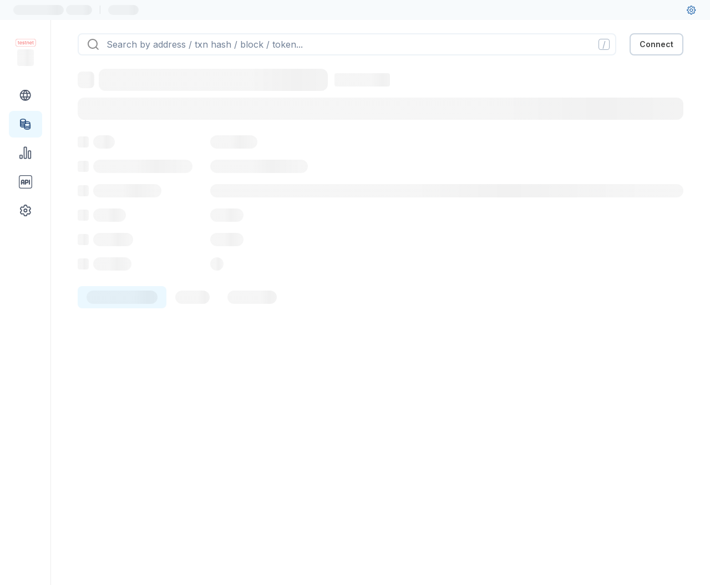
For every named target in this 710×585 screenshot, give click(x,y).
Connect (656, 44)
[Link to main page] (25, 57)
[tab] (122, 297)
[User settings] (691, 10)
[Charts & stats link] (25, 153)
